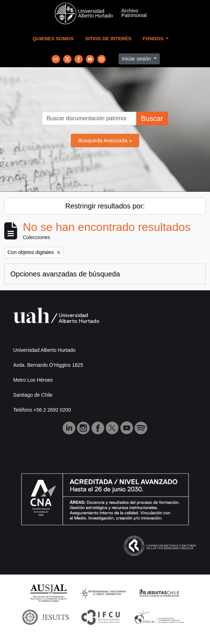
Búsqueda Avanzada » (105, 140)
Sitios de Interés (108, 38)
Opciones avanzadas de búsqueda (65, 274)
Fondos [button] (154, 38)
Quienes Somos (53, 38)
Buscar (152, 118)
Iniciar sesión (137, 59)
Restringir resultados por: (105, 206)
